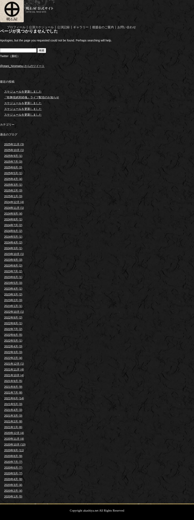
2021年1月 (13, 427)
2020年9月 (14, 450)
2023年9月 (13, 259)
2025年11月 (14, 144)
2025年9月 (13, 156)
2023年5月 (13, 283)
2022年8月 (13, 323)
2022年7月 (13, 329)
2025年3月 (13, 184)
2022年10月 (14, 311)
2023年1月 (13, 306)
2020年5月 (13, 473)
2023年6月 (13, 277)
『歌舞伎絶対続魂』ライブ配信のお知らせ (31, 97)
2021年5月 (13, 404)
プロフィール (16, 27)
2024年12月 (14, 202)
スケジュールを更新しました (23, 91)
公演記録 (63, 27)
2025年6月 (13, 167)
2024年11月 (14, 207)
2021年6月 (14, 398)
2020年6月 (13, 467)
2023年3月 (13, 294)
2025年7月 (13, 161)
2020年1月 (13, 496)
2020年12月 (14, 433)
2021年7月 (13, 392)
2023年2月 (13, 300)
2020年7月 (13, 462)
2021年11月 (14, 369)
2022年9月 (13, 317)
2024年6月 (13, 231)
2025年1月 (13, 196)
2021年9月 (13, 381)
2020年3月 (13, 485)
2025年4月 (13, 179)
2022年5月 (13, 340)
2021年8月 (13, 386)
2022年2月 (13, 358)
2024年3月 (13, 248)
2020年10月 (15, 444)
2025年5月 (13, 173)
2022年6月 (13, 334)
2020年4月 (13, 479)
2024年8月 (13, 219)
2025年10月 (14, 150)
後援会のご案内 (103, 27)
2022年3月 (13, 352)
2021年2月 (13, 421)
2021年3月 (13, 415)
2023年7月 (13, 271)
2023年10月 (14, 254)
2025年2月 (13, 190)
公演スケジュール (41, 27)
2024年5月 (13, 236)
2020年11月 (14, 438)
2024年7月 (13, 225)
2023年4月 (13, 288)
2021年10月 (14, 375)
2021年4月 (13, 410)
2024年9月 (13, 213)
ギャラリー (81, 27)
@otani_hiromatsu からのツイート (22, 66)
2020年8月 (13, 456)
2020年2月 (13, 490)
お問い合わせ (126, 27)
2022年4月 (13, 346)
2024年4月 (13, 242)
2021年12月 (14, 363)
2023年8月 (13, 265)
